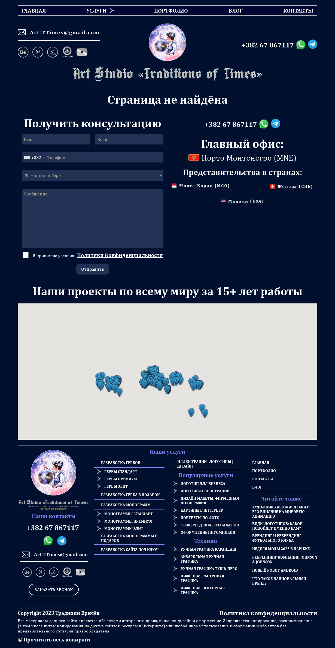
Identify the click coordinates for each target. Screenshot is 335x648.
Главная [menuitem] (29, 10)
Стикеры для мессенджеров (210, 525)
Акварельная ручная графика (202, 558)
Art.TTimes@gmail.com (59, 32)
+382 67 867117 (268, 45)
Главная (260, 462)
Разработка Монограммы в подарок (129, 538)
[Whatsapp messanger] (302, 45)
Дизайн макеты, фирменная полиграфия (210, 500)
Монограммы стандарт (128, 513)
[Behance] (24, 53)
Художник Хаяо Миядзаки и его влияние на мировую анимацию (281, 512)
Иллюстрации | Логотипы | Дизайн (205, 463)
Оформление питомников (208, 532)
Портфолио (264, 470)
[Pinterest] (38, 53)
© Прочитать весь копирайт (54, 639)
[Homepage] (167, 74)
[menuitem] (94, 10)
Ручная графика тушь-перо (209, 568)
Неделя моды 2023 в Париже (281, 548)
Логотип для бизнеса (203, 483)
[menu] (167, 10)
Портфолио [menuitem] (166, 10)
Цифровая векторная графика (203, 590)
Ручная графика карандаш (208, 549)
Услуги (96, 10)
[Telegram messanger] (312, 45)
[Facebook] (82, 52)
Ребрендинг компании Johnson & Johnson (284, 559)
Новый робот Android (275, 570)
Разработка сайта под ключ (130, 549)
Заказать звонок (54, 589)
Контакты (262, 479)
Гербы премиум (120, 479)
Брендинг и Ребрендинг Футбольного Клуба (277, 537)
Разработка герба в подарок (130, 494)
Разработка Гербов (120, 462)
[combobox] (34, 157)
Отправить (92, 269)
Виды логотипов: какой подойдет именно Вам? (277, 526)
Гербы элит (116, 486)
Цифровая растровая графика (202, 578)
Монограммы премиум (128, 521)
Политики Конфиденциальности (120, 255)
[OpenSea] (67, 52)
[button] (100, 386)
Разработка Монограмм (126, 504)
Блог (257, 487)
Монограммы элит (123, 528)
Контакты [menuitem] (294, 10)
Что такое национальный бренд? (279, 581)
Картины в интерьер (202, 510)
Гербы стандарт (120, 471)
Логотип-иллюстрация (205, 491)
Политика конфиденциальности (268, 613)
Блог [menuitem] (231, 10)
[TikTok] (52, 53)
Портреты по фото (200, 517)
